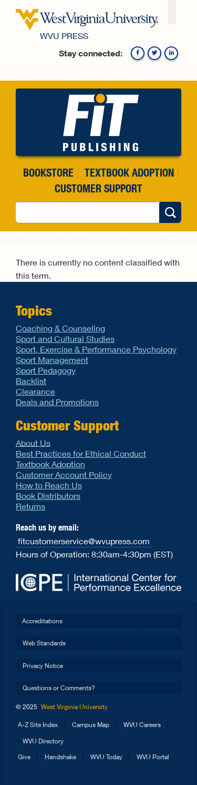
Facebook (137, 53)
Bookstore (48, 172)
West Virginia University (74, 707)
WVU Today (106, 757)
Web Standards (44, 643)
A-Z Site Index (38, 725)
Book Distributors (48, 495)
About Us (33, 442)
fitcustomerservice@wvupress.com (84, 541)
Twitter (154, 53)
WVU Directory (43, 741)
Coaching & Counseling (60, 328)
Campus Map (90, 725)
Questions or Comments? (59, 688)
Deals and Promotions (57, 402)
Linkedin (171, 53)
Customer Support (98, 188)
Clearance (35, 391)
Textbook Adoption (129, 172)
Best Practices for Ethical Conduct (81, 453)
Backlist (31, 381)
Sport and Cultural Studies (65, 338)
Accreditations (42, 621)
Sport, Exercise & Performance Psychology (96, 349)
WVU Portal (153, 757)
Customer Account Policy (64, 474)
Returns (30, 506)
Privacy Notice (43, 666)
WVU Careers (142, 725)
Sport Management (52, 360)
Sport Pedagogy (46, 370)
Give (24, 757)
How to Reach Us (49, 485)
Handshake (60, 757)
